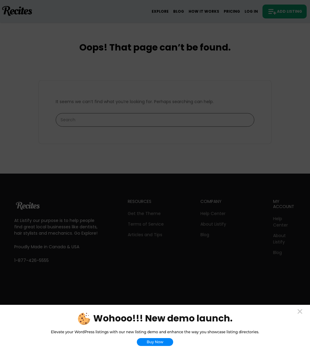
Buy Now (155, 342)
